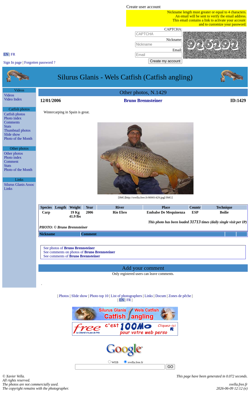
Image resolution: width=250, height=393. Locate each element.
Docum (161, 296)
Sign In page (12, 62)
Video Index (13, 99)
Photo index (12, 118)
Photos (64, 296)
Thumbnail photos (17, 130)
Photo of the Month (18, 138)
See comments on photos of (79, 252)
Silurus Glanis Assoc (19, 184)
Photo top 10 (99, 296)
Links (8, 189)
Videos (9, 95)
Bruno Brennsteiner (143, 100)
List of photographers (127, 296)
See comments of (71, 256)
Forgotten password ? (39, 62)
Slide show (12, 134)
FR (13, 54)
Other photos (13, 153)
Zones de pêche (180, 296)
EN (6, 54)
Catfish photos (14, 114)
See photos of (69, 248)
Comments (12, 122)
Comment (11, 161)
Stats (7, 126)
